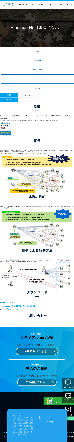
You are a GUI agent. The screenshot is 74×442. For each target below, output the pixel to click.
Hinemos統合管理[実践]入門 (7, 135)
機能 (33, 4)
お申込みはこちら (35, 351)
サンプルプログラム (10, 309)
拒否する (50, 422)
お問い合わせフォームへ (6, 325)
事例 (61, 4)
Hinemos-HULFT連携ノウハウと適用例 (19, 306)
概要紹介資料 (7, 303)
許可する (50, 417)
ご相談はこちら (35, 382)
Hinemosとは (23, 4)
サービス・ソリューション (47, 4)
